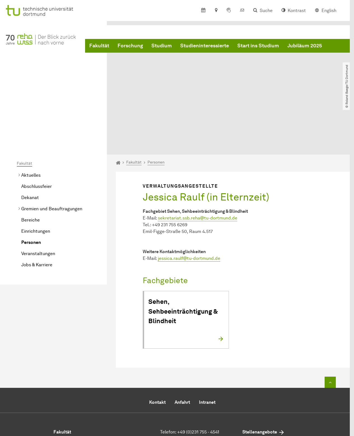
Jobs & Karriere (36, 209)
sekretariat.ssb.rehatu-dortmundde (197, 162)
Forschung (130, 46)
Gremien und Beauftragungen (51, 153)
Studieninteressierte (204, 46)
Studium (161, 46)
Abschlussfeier (36, 130)
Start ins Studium (258, 46)
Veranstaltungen (38, 197)
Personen (31, 186)
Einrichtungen (35, 175)
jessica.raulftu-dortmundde (189, 202)
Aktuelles (31, 119)
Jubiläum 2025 (304, 46)
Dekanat (30, 141)
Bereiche (30, 164)
